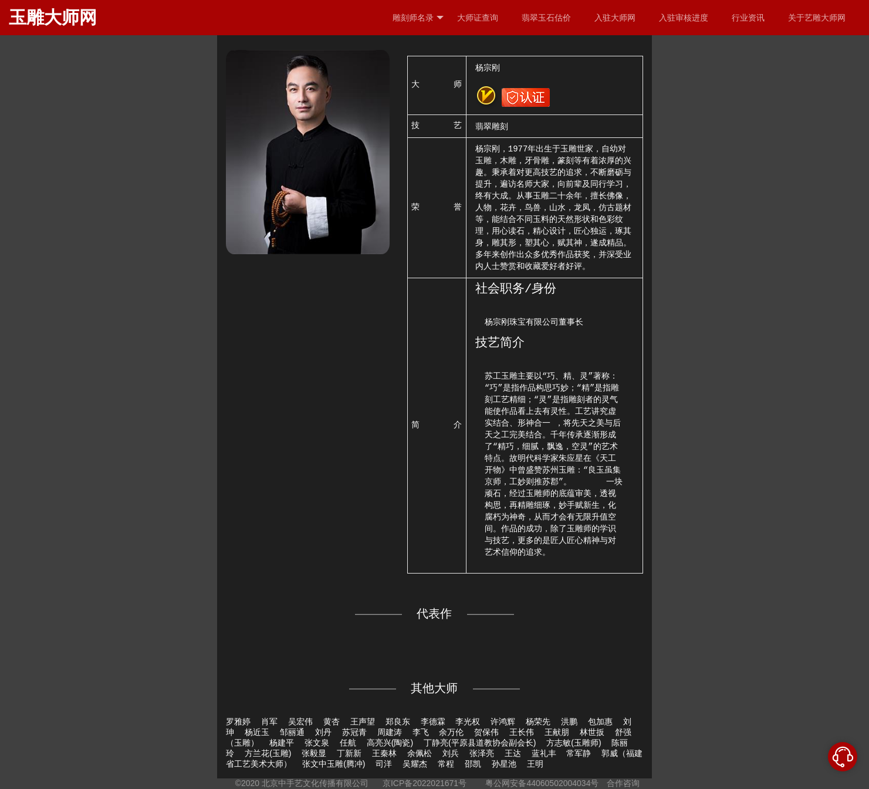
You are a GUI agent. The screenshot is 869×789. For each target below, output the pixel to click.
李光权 (467, 721)
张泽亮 (481, 753)
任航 (348, 742)
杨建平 (281, 742)
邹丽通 (292, 732)
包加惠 (600, 721)
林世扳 (592, 732)
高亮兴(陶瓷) (390, 742)
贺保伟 (486, 732)
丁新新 (349, 753)
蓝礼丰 (544, 753)
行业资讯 (748, 17)
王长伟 (521, 732)
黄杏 (331, 721)
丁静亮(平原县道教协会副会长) (480, 742)
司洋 (384, 763)
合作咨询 (623, 783)
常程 (446, 763)
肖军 (269, 721)
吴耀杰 (415, 763)
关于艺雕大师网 (817, 17)
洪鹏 (569, 721)
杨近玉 (257, 732)
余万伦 (451, 732)
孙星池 (504, 763)
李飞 (420, 732)
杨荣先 (538, 721)
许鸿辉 (503, 721)
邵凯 (473, 763)
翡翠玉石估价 (546, 17)
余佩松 (419, 753)
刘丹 (323, 732)
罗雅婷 (238, 721)
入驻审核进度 (683, 17)
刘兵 (450, 753)
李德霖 (433, 721)
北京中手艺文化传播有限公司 (315, 783)
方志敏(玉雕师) (573, 742)
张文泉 (317, 742)
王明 (535, 763)
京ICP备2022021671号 (424, 783)
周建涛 (389, 732)
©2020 (247, 783)
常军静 (578, 753)
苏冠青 (354, 732)
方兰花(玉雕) (268, 753)
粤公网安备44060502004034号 (542, 783)
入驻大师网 (614, 17)
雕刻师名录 (418, 18)
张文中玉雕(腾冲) (333, 763)
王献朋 (557, 732)
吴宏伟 (300, 721)
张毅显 (314, 753)
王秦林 (384, 753)
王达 (513, 753)
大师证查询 (477, 17)
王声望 (362, 721)
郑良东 (398, 721)
